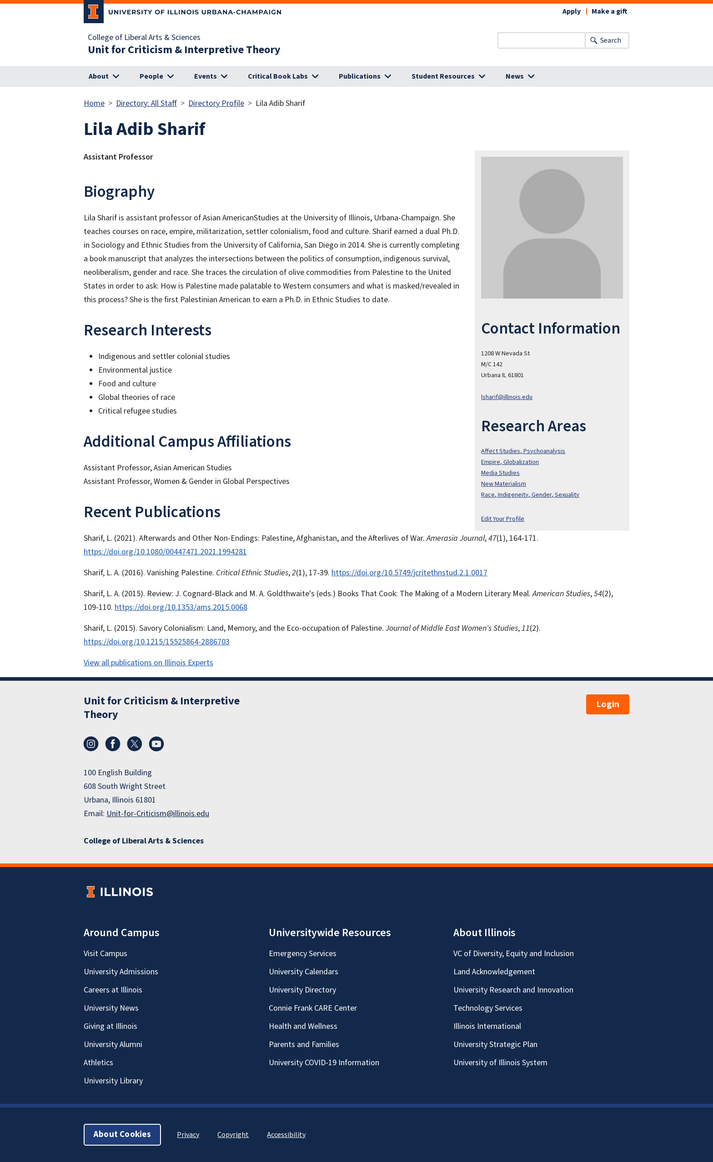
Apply (571, 11)
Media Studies (500, 473)
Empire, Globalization (510, 462)
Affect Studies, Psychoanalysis (523, 451)
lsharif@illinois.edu (506, 397)
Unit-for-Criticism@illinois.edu (157, 813)
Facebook (113, 744)
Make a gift (610, 11)
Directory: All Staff (146, 103)
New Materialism (503, 484)
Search (610, 40)
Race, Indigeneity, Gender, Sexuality (530, 494)
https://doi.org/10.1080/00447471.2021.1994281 (165, 552)
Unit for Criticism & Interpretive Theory (184, 50)
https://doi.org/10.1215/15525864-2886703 (157, 642)
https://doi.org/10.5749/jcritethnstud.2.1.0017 (409, 573)
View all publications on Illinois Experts (148, 662)
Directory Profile (216, 103)
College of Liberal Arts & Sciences (144, 37)
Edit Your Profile (502, 519)
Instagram (91, 744)
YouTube (156, 744)
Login (607, 704)
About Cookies (122, 1134)
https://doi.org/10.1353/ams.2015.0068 (181, 607)
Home (94, 103)
